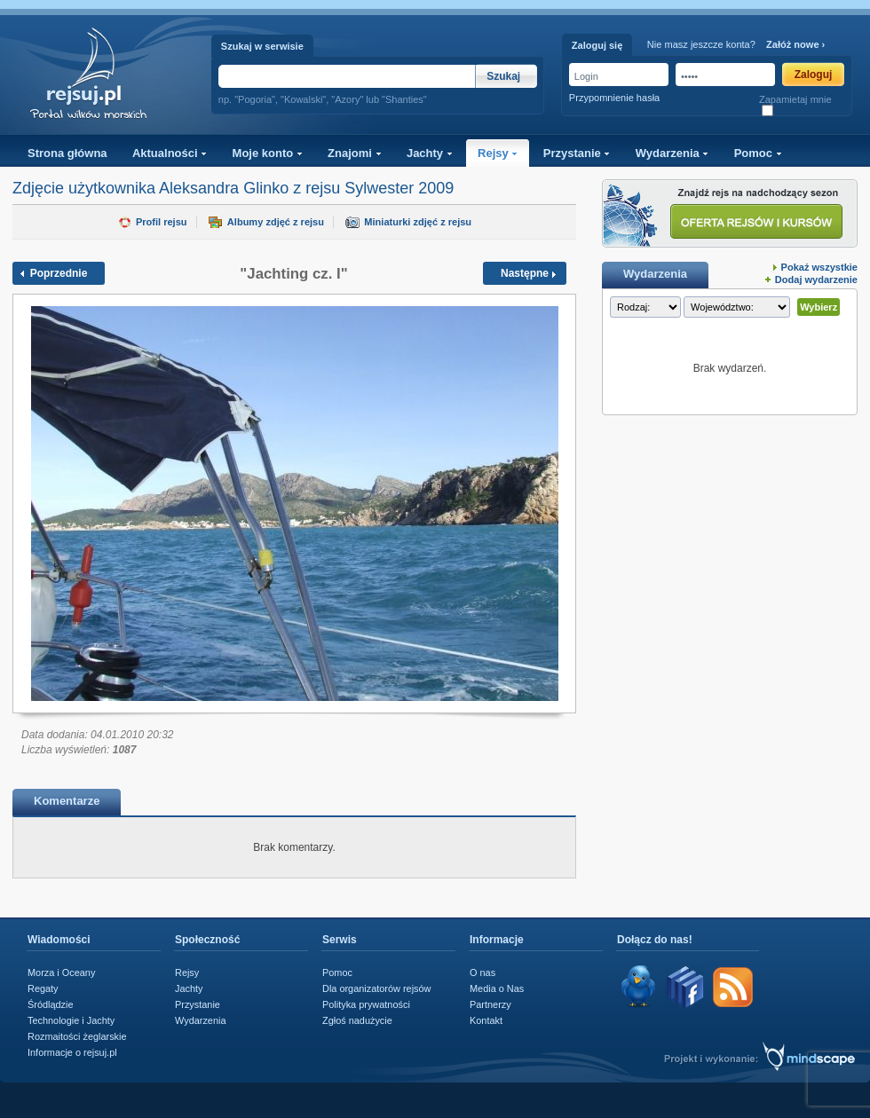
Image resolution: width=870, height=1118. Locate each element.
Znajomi (354, 153)
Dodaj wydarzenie (816, 279)
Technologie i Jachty (71, 1020)
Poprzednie (59, 273)
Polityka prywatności (366, 1004)
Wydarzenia (672, 153)
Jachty (430, 153)
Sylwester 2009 (399, 188)
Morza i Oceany (61, 972)
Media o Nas (497, 988)
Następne (525, 273)
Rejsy (498, 153)
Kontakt (486, 1020)
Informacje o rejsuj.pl (72, 1052)
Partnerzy (490, 1004)
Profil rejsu (161, 222)
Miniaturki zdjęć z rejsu (417, 222)
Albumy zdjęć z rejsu (275, 222)
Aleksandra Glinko (224, 188)
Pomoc (758, 153)
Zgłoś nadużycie (357, 1020)
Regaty (43, 988)
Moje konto (268, 153)
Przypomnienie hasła (614, 97)
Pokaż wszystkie (819, 267)
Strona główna (67, 153)
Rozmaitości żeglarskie (77, 1036)
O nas (482, 972)
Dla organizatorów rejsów (376, 988)
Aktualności (169, 153)
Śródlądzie (51, 1004)
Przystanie (577, 153)
